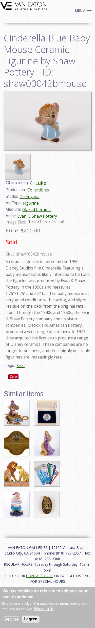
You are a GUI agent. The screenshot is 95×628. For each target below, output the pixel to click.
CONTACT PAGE (39, 575)
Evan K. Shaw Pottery (37, 216)
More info (43, 608)
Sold (20, 365)
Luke (40, 183)
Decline (11, 619)
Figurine (31, 203)
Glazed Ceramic (36, 209)
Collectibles (38, 190)
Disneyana (30, 196)
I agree (30, 619)
